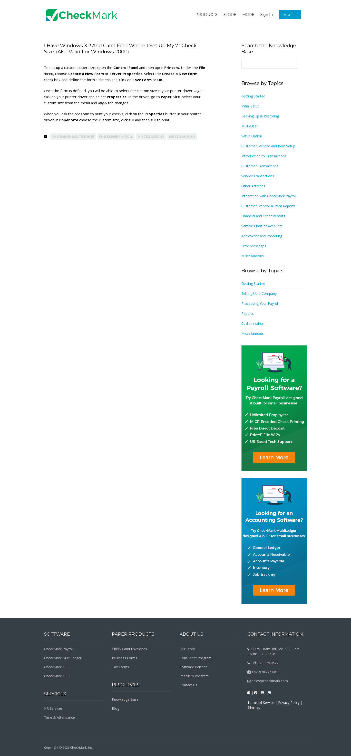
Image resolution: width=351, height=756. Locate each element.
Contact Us (188, 685)
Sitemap (253, 707)
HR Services (53, 708)
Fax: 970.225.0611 (263, 672)
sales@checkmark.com (267, 681)
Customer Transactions (259, 166)
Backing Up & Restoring (260, 116)
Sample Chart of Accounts (262, 226)
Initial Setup (250, 106)
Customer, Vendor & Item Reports (268, 206)
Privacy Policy (289, 702)
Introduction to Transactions (263, 156)
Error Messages (253, 246)
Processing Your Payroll (260, 303)
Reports (247, 313)
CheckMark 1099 (57, 667)
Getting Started (253, 96)
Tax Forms (120, 667)
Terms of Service (260, 702)
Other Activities (253, 186)
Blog (115, 708)
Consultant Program (196, 658)
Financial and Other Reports (263, 216)
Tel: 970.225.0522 (263, 662)
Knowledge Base (125, 699)
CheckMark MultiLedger (73, 136)
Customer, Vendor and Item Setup (268, 146)
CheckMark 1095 (57, 676)
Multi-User (249, 126)
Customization (252, 323)
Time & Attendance (59, 717)
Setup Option (251, 136)
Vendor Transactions (257, 176)
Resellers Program (194, 676)
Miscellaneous (151, 136)
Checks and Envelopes (129, 649)
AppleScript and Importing (261, 236)
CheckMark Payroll (116, 136)
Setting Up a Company (259, 293)
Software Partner (193, 667)
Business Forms (124, 658)
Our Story (187, 649)
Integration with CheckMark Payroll (268, 196)
